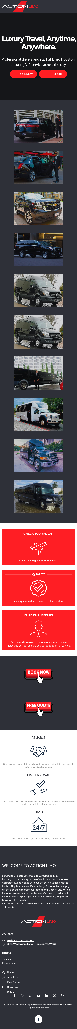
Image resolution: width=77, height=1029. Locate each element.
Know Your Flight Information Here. (38, 560)
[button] (73, 6)
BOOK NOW (23, 74)
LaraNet (68, 1004)
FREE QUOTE (53, 74)
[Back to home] (20, 6)
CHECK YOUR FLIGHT (38, 533)
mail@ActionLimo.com (20, 940)
